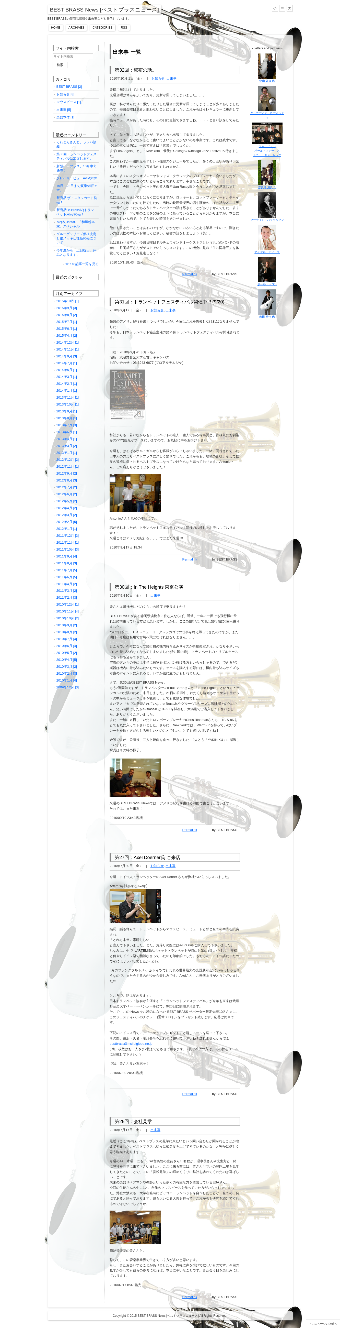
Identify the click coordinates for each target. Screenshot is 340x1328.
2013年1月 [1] (66, 453)
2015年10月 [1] (67, 301)
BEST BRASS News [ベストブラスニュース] (104, 10)
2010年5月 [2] (66, 653)
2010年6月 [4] (66, 646)
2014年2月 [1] (66, 384)
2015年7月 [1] (66, 322)
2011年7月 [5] (66, 570)
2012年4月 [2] (66, 508)
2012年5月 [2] (66, 501)
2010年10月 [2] (67, 618)
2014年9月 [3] (66, 356)
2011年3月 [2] (66, 590)
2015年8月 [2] (66, 315)
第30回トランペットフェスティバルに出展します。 (76, 156)
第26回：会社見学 (133, 1121)
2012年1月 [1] (66, 529)
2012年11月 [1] (67, 466)
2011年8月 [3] (66, 563)
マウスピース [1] (68, 102)
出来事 (172, 78)
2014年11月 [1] (67, 349)
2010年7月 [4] (66, 639)
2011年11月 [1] (67, 542)
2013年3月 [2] (66, 446)
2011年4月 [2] (66, 584)
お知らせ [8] (65, 94)
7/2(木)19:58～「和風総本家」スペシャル (75, 224)
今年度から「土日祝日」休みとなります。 (76, 252)
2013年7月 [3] (66, 425)
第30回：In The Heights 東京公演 (149, 587)
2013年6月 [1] (66, 432)
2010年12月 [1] (67, 604)
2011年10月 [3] (67, 549)
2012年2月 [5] (66, 522)
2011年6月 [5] (66, 577)
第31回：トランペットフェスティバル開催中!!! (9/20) (169, 301)
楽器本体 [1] (65, 117)
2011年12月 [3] (67, 535)
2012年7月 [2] (66, 487)
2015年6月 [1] (66, 329)
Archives (76, 27)
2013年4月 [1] (66, 439)
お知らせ (158, 78)
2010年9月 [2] (66, 625)
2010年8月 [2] (66, 632)
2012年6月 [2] (66, 494)
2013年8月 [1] (66, 418)
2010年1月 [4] (66, 680)
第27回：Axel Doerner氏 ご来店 (147, 857)
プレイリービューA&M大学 (76, 178)
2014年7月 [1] (66, 363)
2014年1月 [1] (66, 390)
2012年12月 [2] (67, 460)
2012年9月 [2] (66, 473)
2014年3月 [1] (66, 377)
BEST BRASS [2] (69, 87)
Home (55, 27)
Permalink (189, 274)
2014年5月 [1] (66, 370)
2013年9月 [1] (66, 411)
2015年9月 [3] (66, 308)
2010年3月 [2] (66, 666)
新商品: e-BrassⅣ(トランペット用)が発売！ (75, 212)
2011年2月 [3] (66, 597)
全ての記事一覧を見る (82, 264)
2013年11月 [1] (67, 397)
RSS (124, 27)
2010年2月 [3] (66, 673)
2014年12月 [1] (67, 342)
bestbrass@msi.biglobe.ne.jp (131, 1044)
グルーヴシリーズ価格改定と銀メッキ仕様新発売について (76, 238)
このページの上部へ (324, 1323)
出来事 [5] (63, 110)
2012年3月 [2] (66, 515)
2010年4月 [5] (66, 660)
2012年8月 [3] (66, 480)
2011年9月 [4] (66, 556)
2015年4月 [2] (66, 335)
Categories (102, 27)
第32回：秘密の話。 (136, 70)
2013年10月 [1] (67, 404)
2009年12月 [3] (67, 687)
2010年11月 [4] (67, 611)
